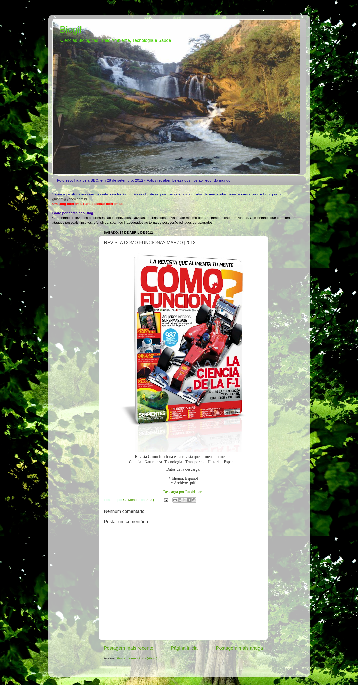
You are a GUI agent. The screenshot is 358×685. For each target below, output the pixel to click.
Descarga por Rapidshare (183, 492)
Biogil (71, 29)
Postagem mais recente (129, 648)
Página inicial (185, 648)
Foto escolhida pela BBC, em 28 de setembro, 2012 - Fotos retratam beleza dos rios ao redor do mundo (143, 180)
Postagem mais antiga (239, 648)
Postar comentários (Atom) (137, 658)
